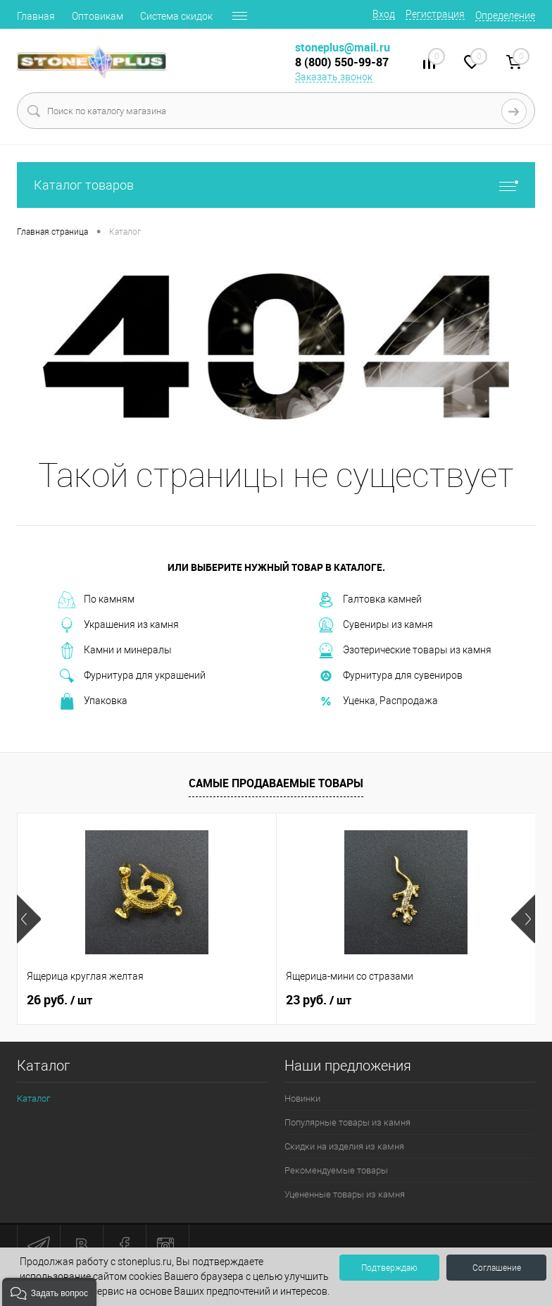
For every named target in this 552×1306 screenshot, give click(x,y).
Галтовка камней (370, 599)
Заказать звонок (333, 76)
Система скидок (176, 16)
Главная (36, 16)
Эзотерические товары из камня (404, 650)
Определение (505, 15)
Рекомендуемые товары (336, 1170)
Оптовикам (97, 16)
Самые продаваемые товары (276, 783)
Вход (383, 14)
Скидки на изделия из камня (344, 1146)
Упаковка (92, 701)
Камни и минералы (115, 650)
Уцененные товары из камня (344, 1194)
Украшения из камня (118, 625)
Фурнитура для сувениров (390, 675)
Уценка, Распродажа (378, 701)
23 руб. (318, 1000)
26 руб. (59, 1000)
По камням (96, 599)
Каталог (33, 1098)
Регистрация (435, 14)
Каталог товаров (276, 185)
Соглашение (496, 1268)
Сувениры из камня (375, 625)
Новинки (302, 1098)
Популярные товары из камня (347, 1122)
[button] (49, 1292)
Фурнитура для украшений (132, 675)
